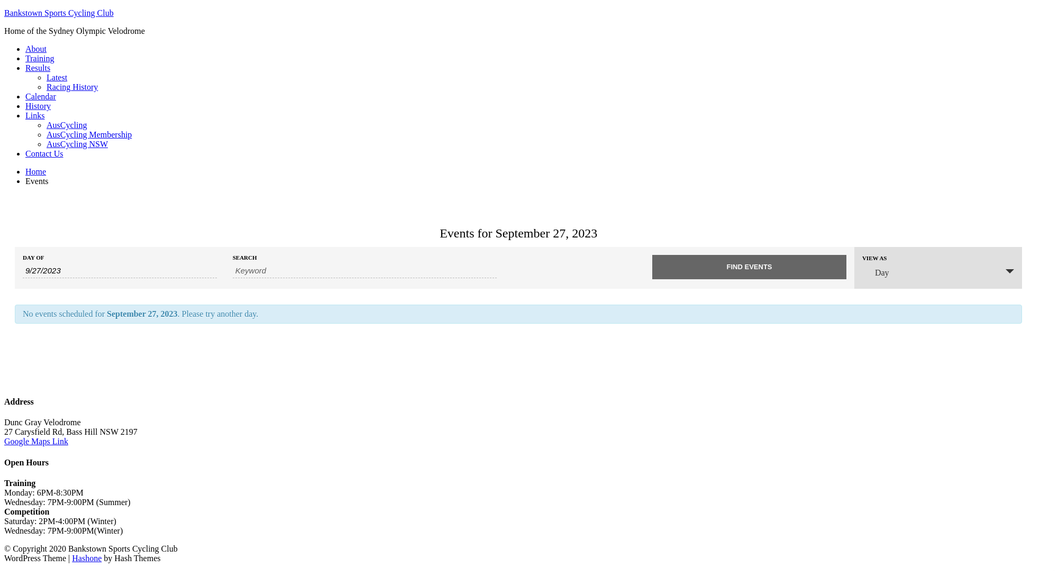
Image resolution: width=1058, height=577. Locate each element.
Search (245, 258)
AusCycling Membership (89, 134)
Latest (57, 77)
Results (37, 67)
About (36, 48)
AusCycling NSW (77, 144)
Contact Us (44, 153)
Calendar (40, 96)
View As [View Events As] (874, 258)
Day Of (33, 258)
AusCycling (67, 125)
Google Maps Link (36, 441)
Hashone (87, 558)
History (38, 106)
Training (39, 58)
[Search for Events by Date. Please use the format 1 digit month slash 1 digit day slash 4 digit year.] (120, 270)
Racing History (72, 87)
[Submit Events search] (749, 267)
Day (875, 272)
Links (34, 115)
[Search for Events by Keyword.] (365, 270)
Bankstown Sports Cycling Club (59, 12)
